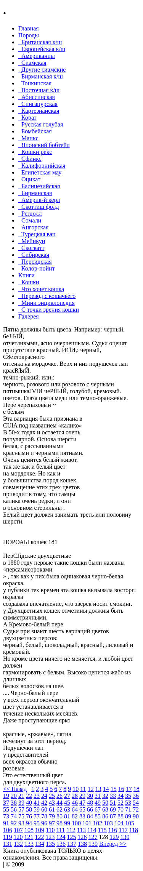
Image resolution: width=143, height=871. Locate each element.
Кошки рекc (35, 152)
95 (37, 823)
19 (6, 796)
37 (6, 802)
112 (70, 830)
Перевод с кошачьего (47, 296)
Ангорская (33, 227)
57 (21, 809)
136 (61, 844)
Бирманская (35, 193)
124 (60, 837)
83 (82, 816)
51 (113, 802)
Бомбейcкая (35, 131)
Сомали (29, 220)
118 (133, 830)
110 (50, 830)
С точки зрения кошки (48, 309)
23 (37, 796)
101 (87, 823)
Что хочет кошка (41, 289)
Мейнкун (31, 241)
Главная (28, 28)
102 (97, 823)
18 (136, 789)
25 (52, 796)
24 (44, 796)
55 (6, 809)
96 (44, 823)
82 (75, 816)
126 (82, 837)
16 (121, 789)
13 (98, 789)
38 (14, 802)
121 (28, 837)
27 (67, 796)
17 (129, 789)
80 (59, 816)
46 (75, 802)
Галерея (28, 316)
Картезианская (38, 110)
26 (59, 796)
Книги (26, 275)
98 (59, 823)
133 (29, 844)
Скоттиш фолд (38, 206)
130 (124, 837)
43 (52, 802)
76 (29, 816)
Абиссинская (36, 97)
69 (113, 809)
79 (52, 816)
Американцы (36, 56)
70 (120, 809)
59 (37, 809)
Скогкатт (31, 248)
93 (21, 823)
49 (98, 802)
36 (136, 796)
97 (52, 823)
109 (39, 830)
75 (21, 816)
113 (81, 830)
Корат (27, 117)
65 (82, 809)
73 (6, 816)
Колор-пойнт (36, 268)
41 (37, 802)
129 (114, 837)
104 (119, 823)
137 (71, 844)
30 (90, 796)
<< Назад (15, 789)
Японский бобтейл (44, 145)
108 (29, 830)
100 (76, 823)
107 (18, 830)
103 (108, 823)
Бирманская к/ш (40, 76)
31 (98, 796)
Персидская (35, 261)
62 (59, 809)
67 (98, 809)
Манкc (28, 138)
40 (29, 802)
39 (21, 802)
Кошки (28, 282)
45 (67, 802)
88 (120, 816)
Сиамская (32, 62)
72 (136, 809)
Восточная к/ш (38, 90)
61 (52, 809)
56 (14, 809)
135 (50, 844)
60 (44, 809)
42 (44, 802)
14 (106, 789)
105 (129, 823)
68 (105, 809)
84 (90, 816)
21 (21, 796)
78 (44, 816)
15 (114, 789)
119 (7, 837)
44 (59, 802)
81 (67, 816)
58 (29, 809)
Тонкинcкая (34, 83)
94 (29, 823)
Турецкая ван (37, 234)
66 (90, 809)
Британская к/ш (40, 42)
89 (128, 816)
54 (136, 802)
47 (82, 802)
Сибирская (33, 254)
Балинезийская (39, 186)
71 (128, 809)
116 (112, 830)
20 (14, 796)
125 (71, 837)
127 (92, 837)
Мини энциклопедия (46, 302)
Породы (28, 35)
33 (113, 796)
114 (91, 830)
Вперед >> (112, 844)
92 (14, 823)
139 (93, 844)
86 (105, 816)
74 (14, 816)
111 (60, 830)
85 (98, 816)
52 (120, 802)
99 (67, 823)
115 (102, 830)
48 (90, 802)
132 (18, 844)
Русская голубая (40, 124)
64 (75, 809)
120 (17, 837)
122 (39, 837)
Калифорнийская (41, 165)
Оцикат (29, 179)
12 (91, 789)
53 (128, 802)
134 (39, 844)
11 (83, 789)
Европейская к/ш (41, 49)
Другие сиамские (42, 69)
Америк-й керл (39, 200)
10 (75, 789)
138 (82, 844)
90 (136, 816)
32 (105, 796)
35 (128, 796)
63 (67, 809)
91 (6, 823)
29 (82, 796)
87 (113, 816)
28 (75, 796)
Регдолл (30, 213)
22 (29, 796)
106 (7, 830)
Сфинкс (30, 158)
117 (123, 830)
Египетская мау (39, 172)
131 (7, 844)
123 (50, 837)
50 (105, 802)
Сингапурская (38, 104)
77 (37, 816)
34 (120, 796)
